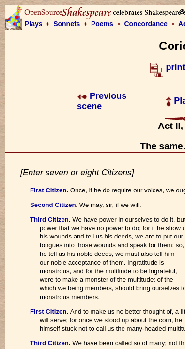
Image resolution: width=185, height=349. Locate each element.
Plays (34, 24)
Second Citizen (53, 204)
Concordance (145, 24)
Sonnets (66, 24)
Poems (102, 24)
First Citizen (48, 190)
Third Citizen (49, 219)
